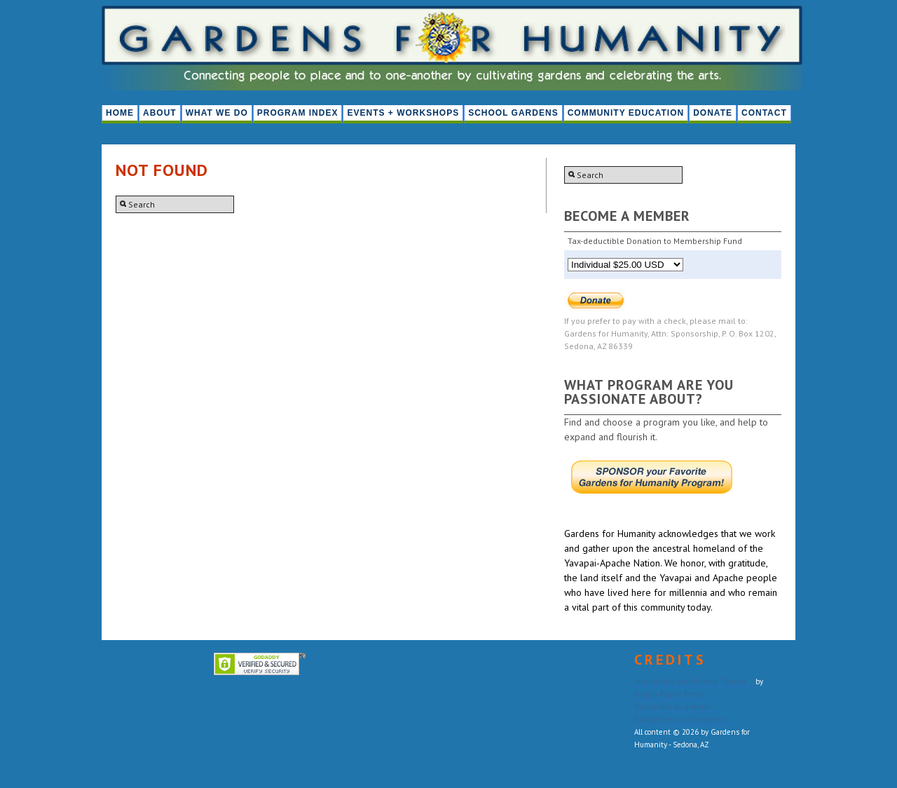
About (160, 113)
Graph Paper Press (669, 693)
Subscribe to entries (672, 706)
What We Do (217, 113)
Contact (764, 113)
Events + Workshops (403, 113)
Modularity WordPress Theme (690, 681)
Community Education (626, 113)
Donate (712, 113)
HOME (120, 113)
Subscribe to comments (679, 719)
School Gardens (513, 113)
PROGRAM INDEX (297, 113)
